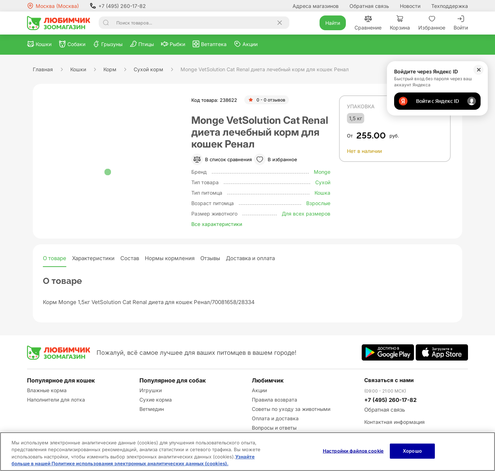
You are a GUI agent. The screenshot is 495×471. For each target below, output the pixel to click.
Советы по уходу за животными (291, 409)
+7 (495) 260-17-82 (118, 6)
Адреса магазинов (316, 6)
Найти (332, 23)
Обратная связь (369, 6)
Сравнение (368, 23)
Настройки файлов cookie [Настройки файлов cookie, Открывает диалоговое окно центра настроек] (353, 451)
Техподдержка (449, 6)
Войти (461, 23)
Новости (410, 6)
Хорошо (412, 451)
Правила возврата (274, 400)
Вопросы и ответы (274, 428)
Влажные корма (47, 390)
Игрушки (150, 390)
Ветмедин (151, 409)
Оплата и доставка (275, 418)
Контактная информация (394, 422)
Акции (259, 390)
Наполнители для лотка (56, 400)
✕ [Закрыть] (478, 69)
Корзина (400, 23)
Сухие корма (155, 400)
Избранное (431, 23)
